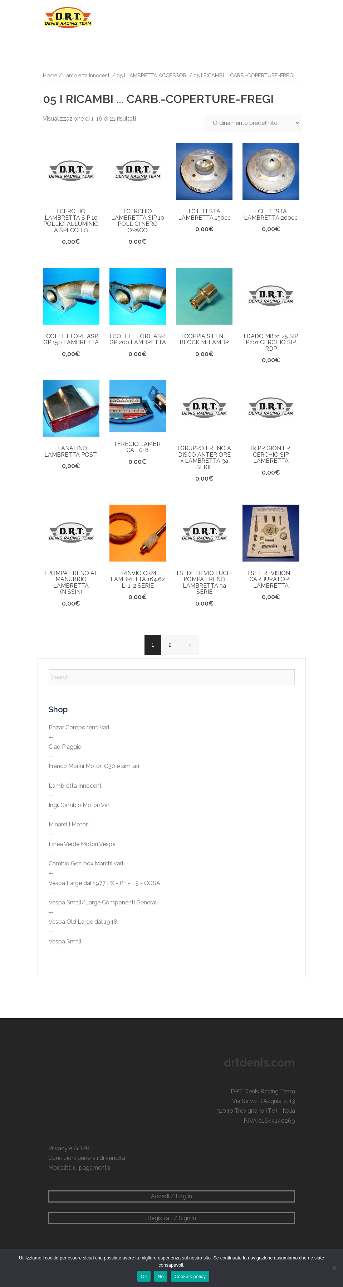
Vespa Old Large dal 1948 (83, 921)
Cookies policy (190, 1276)
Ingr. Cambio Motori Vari (80, 805)
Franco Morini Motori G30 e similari (94, 766)
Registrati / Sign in (171, 1218)
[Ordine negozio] (252, 123)
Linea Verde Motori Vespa (82, 844)
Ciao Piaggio (65, 746)
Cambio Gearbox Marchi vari (86, 863)
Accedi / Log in (171, 1196)
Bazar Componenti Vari (79, 727)
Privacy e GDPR (69, 1148)
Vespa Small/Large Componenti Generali (103, 902)
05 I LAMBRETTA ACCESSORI (152, 75)
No (161, 1276)
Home (50, 75)
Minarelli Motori (69, 824)
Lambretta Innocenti (87, 75)
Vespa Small (65, 941)
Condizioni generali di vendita (86, 1158)
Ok (144, 1276)
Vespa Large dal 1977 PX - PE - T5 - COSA (104, 883)
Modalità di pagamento (79, 1167)
